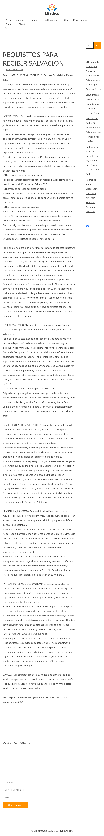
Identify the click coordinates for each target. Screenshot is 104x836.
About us (23, 24)
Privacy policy (80, 20)
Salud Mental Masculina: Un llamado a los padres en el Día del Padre (93, 103)
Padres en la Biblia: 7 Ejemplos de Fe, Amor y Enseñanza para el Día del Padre (93, 160)
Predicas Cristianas (15, 20)
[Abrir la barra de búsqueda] (6, 28)
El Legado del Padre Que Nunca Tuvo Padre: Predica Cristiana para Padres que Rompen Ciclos (93, 75)
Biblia (65, 20)
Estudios (34, 20)
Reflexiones (51, 20)
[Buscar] (97, 45)
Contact (9, 24)
